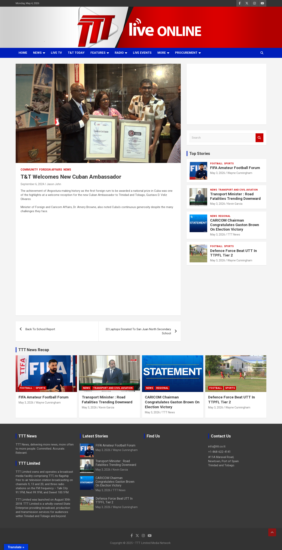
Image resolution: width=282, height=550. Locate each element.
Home (23, 53)
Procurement (186, 53)
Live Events (142, 53)
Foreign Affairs (50, 169)
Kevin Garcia (234, 203)
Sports (229, 163)
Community (29, 169)
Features (98, 53)
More (161, 53)
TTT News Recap (33, 349)
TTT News (233, 234)
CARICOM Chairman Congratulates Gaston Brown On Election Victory (234, 225)
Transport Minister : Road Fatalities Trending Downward (235, 196)
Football (216, 163)
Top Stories (199, 153)
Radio (119, 53)
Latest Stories (95, 436)
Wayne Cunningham (239, 173)
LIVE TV (56, 53)
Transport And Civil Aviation (238, 189)
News (37, 53)
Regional (224, 216)
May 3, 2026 (217, 173)
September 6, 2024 (32, 184)
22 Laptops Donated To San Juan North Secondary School (138, 331)
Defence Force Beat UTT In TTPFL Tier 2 (233, 252)
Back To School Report (40, 329)
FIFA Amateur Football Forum (235, 167)
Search (259, 137)
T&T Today (76, 53)
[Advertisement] (226, 94)
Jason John (54, 184)
